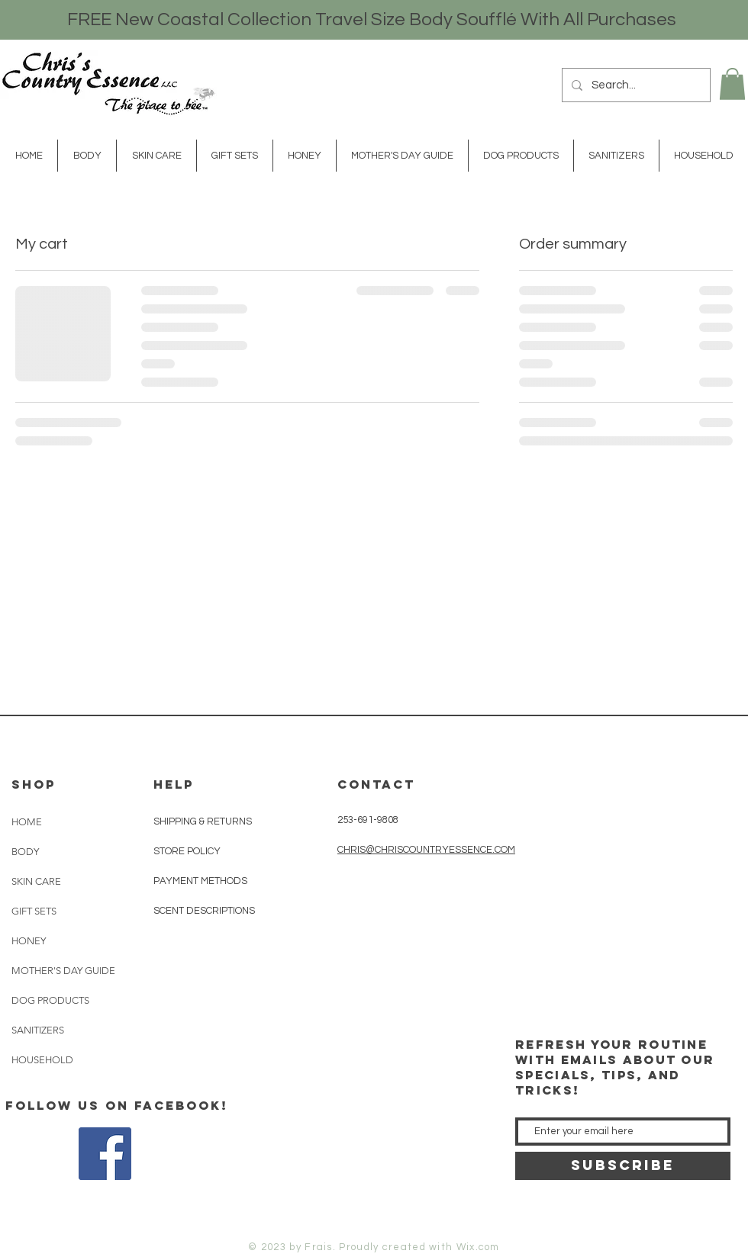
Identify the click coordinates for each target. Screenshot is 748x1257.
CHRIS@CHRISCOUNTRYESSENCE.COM (426, 849)
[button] (732, 84)
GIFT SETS (33, 911)
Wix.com (478, 1247)
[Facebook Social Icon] (105, 1153)
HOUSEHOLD (42, 1060)
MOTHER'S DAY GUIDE (62, 970)
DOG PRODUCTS (50, 1000)
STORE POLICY (188, 851)
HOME (26, 822)
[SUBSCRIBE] (622, 1166)
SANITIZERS (37, 1030)
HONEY (28, 941)
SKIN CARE (36, 881)
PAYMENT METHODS (200, 881)
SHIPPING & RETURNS (202, 821)
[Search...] (635, 85)
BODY (25, 851)
